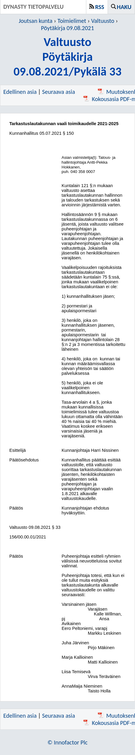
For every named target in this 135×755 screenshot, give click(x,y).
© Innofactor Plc (68, 742)
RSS (99, 7)
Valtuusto (102, 20)
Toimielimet (71, 20)
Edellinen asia (20, 91)
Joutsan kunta (35, 20)
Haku (124, 7)
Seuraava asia (58, 91)
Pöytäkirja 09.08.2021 (67, 28)
